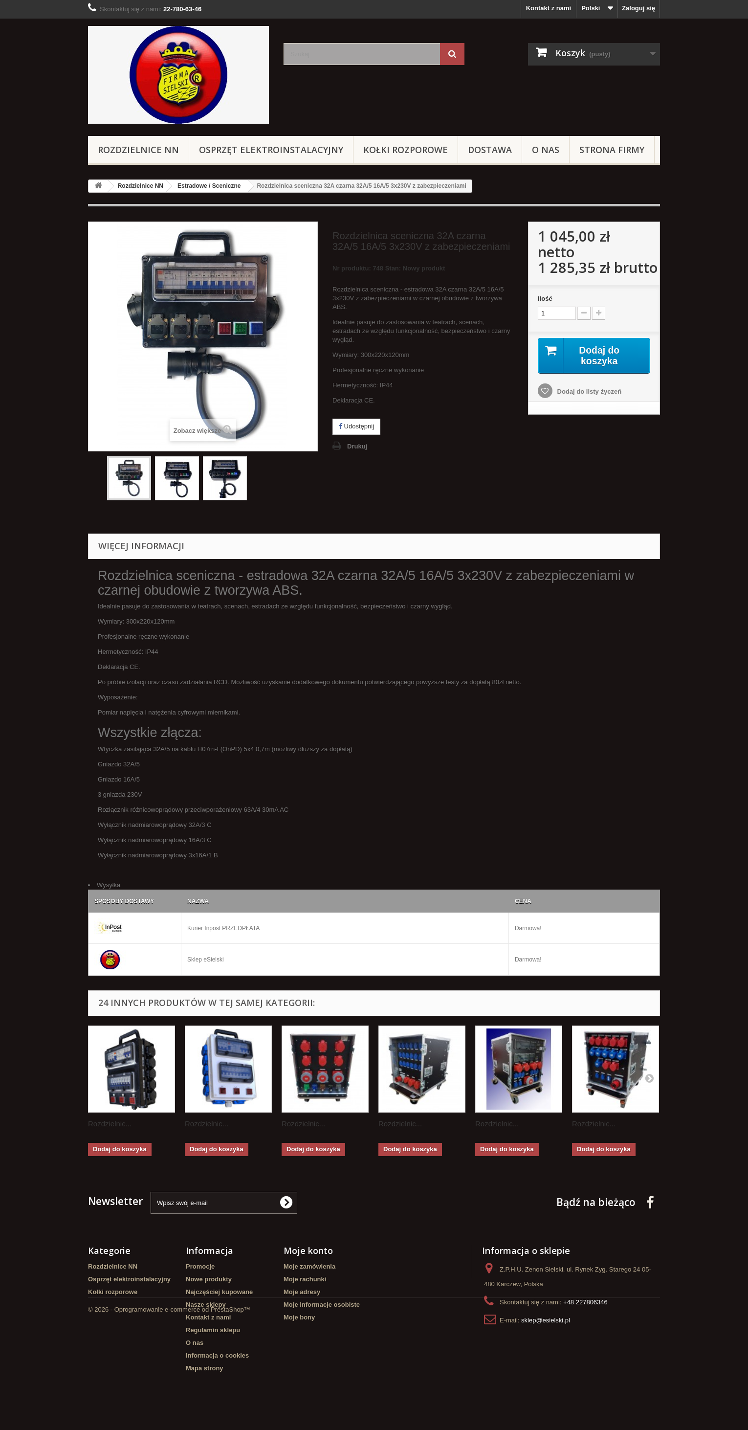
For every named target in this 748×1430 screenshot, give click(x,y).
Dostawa (490, 150)
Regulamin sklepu (213, 1330)
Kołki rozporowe (405, 150)
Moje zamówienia (309, 1266)
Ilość (545, 298)
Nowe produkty (209, 1279)
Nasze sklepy (206, 1304)
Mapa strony (204, 1368)
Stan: (393, 268)
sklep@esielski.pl (545, 1320)
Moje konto (308, 1250)
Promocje (200, 1266)
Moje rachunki (305, 1279)
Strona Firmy (611, 150)
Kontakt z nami (548, 8)
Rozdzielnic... (110, 1123)
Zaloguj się (638, 8)
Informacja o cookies (217, 1355)
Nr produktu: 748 (388, 269)
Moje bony (299, 1317)
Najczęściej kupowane (219, 1292)
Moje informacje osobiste (322, 1304)
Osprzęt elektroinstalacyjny (271, 150)
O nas (545, 150)
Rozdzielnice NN (138, 150)
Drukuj (357, 446)
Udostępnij (356, 426)
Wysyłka (108, 885)
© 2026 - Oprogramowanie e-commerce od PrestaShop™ (169, 1403)
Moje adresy (302, 1292)
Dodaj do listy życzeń (588, 392)
